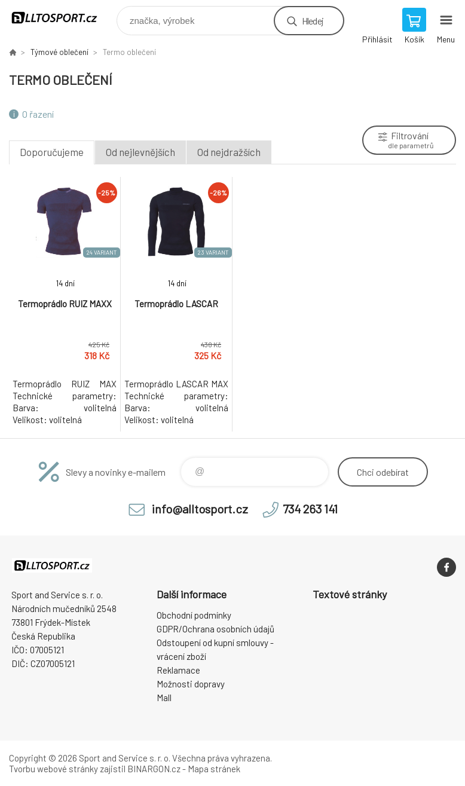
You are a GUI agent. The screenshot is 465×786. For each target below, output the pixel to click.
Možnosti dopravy (191, 683)
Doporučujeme (52, 152)
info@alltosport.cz (200, 508)
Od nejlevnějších (140, 152)
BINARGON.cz (154, 768)
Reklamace (178, 670)
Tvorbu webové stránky (53, 768)
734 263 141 (310, 508)
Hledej (312, 20)
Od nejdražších (229, 152)
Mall (164, 697)
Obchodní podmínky (194, 615)
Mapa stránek (214, 768)
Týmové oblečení (59, 52)
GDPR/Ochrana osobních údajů (215, 628)
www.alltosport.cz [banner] (62, 17)
